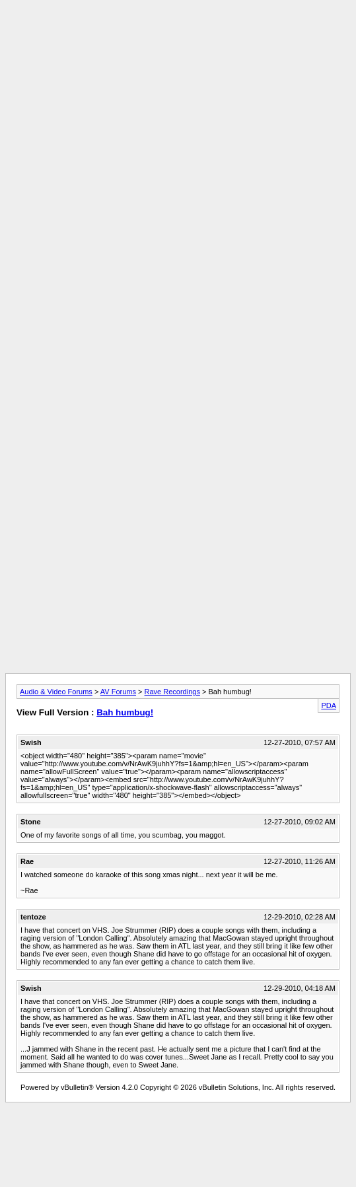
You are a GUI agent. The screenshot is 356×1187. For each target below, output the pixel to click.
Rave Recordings (172, 692)
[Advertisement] (175, 138)
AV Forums (118, 692)
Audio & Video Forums (56, 692)
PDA (328, 705)
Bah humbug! (124, 712)
